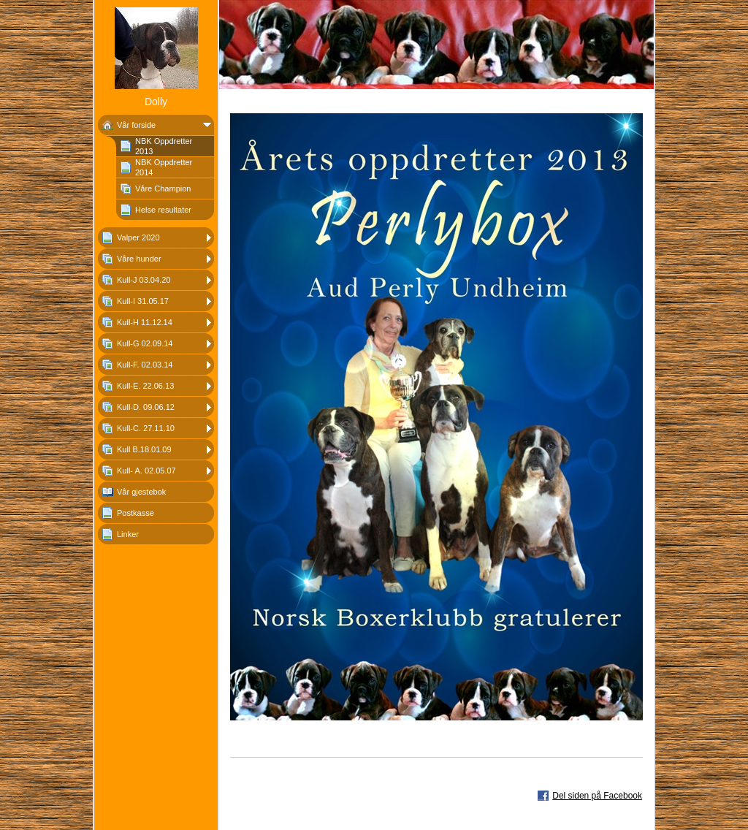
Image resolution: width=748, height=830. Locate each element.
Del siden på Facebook (597, 796)
